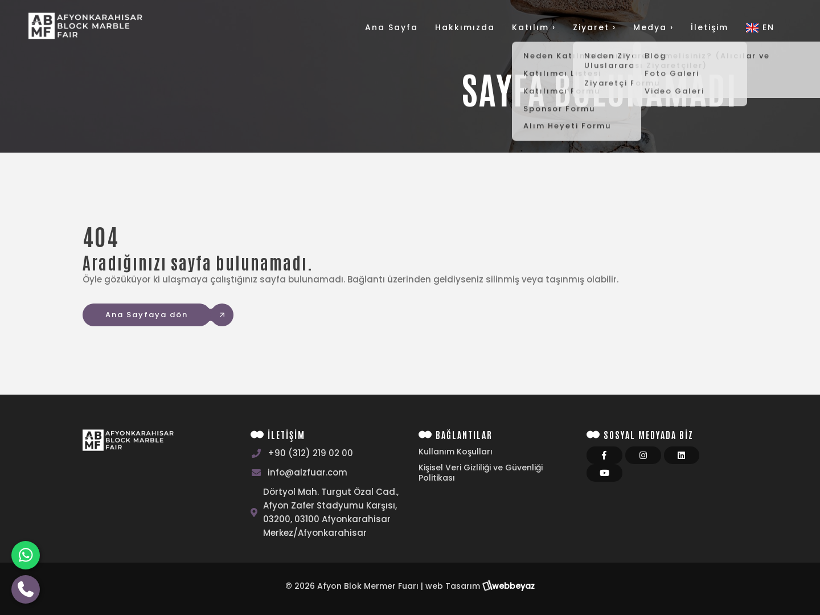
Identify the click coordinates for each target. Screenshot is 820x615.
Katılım (534, 27)
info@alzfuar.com (307, 472)
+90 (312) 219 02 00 (310, 453)
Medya (653, 27)
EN (759, 27)
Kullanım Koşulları (456, 451)
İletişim (709, 27)
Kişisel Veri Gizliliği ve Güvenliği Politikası (481, 472)
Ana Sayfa (391, 27)
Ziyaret (594, 27)
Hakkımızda (465, 27)
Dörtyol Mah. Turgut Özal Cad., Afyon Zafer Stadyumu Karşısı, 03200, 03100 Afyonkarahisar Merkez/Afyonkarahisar (331, 512)
